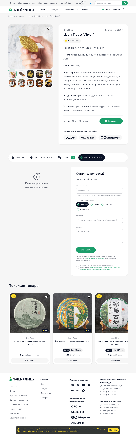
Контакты (14, 413)
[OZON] (70, 137)
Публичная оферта (103, 270)
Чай (44, 9)
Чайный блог (16, 409)
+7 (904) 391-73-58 (108, 395)
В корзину (111, 121)
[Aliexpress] (78, 423)
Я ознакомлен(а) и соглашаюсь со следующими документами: (100, 268)
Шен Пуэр (68, 30)
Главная (13, 386)
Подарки (87, 9)
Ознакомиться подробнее (68, 431)
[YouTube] (83, 385)
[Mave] (78, 390)
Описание (18, 157)
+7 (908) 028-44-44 (108, 413)
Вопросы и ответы (91, 157)
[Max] (83, 390)
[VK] (72, 385)
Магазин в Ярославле (110, 401)
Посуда (56, 9)
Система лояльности (19, 400)
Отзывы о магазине (19, 404)
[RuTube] (89, 385)
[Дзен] (72, 390)
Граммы (66, 350)
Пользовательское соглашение (101, 268)
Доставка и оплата (41, 157)
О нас (12, 391)
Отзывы (66, 157)
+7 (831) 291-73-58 (108, 392)
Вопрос (79, 227)
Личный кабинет (111, 9)
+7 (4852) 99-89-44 (108, 410)
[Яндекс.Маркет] (110, 137)
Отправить (86, 250)
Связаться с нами (18, 418)
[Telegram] (78, 385)
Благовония (71, 9)
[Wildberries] (88, 137)
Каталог (44, 379)
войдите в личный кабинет (94, 259)
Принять (113, 430)
